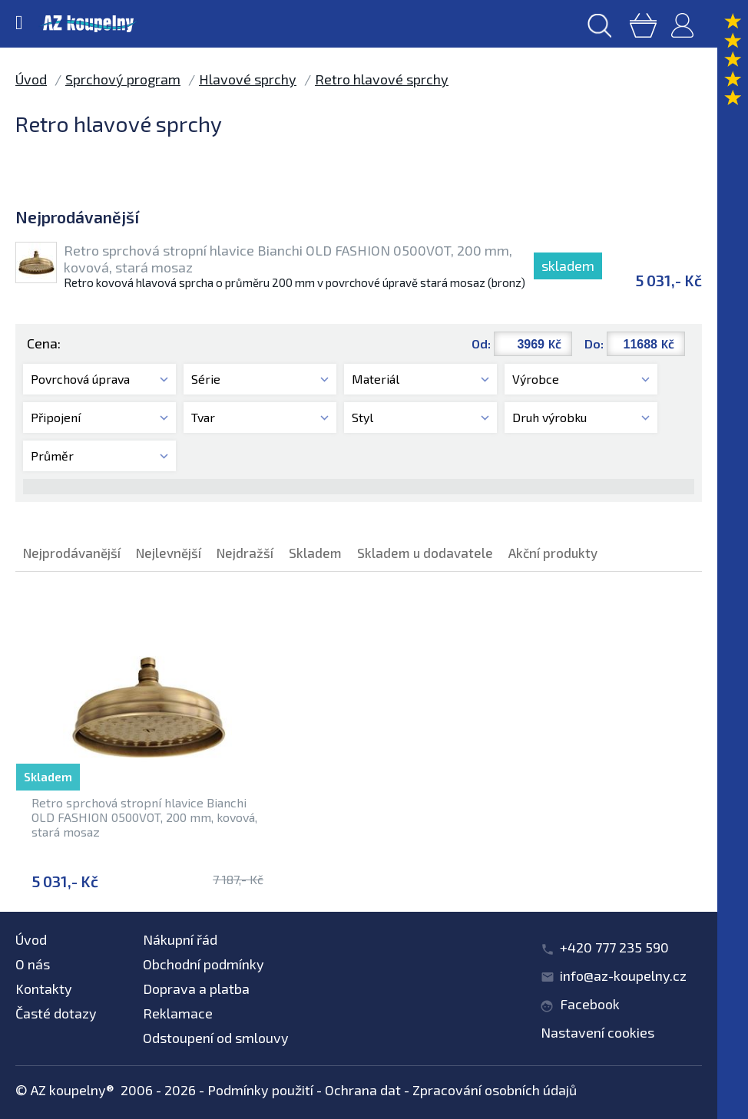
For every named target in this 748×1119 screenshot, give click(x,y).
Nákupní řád (180, 939)
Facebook (590, 1003)
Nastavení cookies (597, 1032)
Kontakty (43, 988)
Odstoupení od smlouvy (216, 1037)
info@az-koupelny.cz (623, 975)
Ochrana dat (363, 1089)
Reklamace (178, 1013)
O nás (32, 964)
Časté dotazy (56, 1013)
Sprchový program (122, 79)
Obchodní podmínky (203, 964)
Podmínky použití (260, 1089)
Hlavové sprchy (247, 79)
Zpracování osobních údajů (494, 1089)
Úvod (31, 79)
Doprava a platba (196, 988)
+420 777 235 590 (614, 947)
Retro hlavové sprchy (381, 79)
